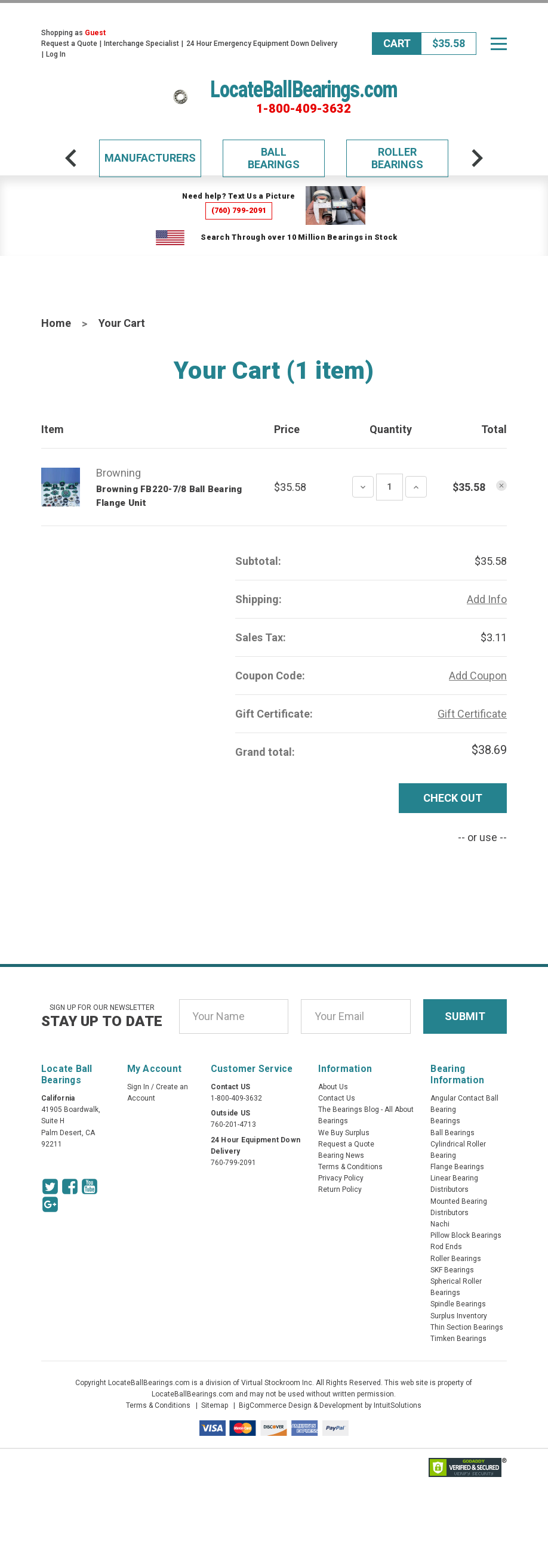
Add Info (487, 599)
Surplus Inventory (458, 1316)
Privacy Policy (341, 1178)
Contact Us (336, 1098)
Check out (452, 798)
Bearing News (341, 1155)
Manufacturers (150, 158)
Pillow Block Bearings (465, 1235)
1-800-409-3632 (303, 109)
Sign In (138, 1087)
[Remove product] (501, 485)
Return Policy (340, 1189)
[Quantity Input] (389, 487)
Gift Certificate (472, 713)
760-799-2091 (233, 1162)
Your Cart (121, 323)
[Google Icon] (50, 1204)
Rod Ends (446, 1247)
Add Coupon (478, 675)
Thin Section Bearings (466, 1327)
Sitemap (214, 1405)
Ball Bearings (274, 158)
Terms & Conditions (350, 1167)
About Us (333, 1087)
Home (56, 323)
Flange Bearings (457, 1167)
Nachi (440, 1224)
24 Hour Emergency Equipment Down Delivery (261, 43)
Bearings (445, 1121)
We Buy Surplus (344, 1133)
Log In (56, 54)
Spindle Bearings (458, 1304)
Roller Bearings (397, 158)
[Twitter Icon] (50, 1186)
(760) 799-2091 (239, 210)
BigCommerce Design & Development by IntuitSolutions (330, 1405)
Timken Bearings (458, 1338)
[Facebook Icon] (70, 1186)
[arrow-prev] (71, 158)
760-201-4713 (233, 1124)
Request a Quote (69, 43)
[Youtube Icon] (89, 1186)
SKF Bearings (452, 1270)
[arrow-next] (477, 158)
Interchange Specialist (141, 43)
